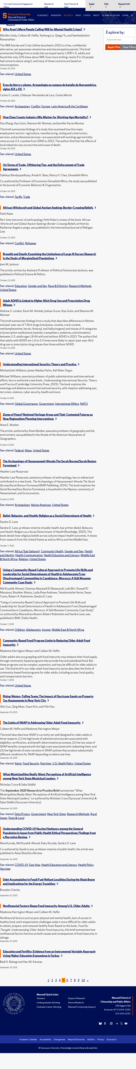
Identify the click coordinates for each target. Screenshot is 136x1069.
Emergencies (59, 1039)
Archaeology (22, 106)
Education (21, 286)
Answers (41, 998)
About (96, 15)
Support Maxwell (76, 998)
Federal (19, 450)
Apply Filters (115, 47)
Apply (92, 4)
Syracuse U (112, 1039)
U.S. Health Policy (62, 763)
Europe (45, 106)
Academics (42, 15)
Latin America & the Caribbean (69, 106)
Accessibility (45, 1039)
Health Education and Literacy (61, 555)
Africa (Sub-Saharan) (27, 551)
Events (87, 15)
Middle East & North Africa (68, 630)
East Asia (34, 865)
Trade (26, 197)
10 (83, 980)
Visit (106, 4)
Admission (56, 15)
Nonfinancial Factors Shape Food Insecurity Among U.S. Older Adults (48, 906)
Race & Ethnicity (58, 286)
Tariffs (18, 197)
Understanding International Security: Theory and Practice (41, 364)
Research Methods (80, 286)
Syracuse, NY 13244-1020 (117, 1009)
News (78, 15)
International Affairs (67, 404)
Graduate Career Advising (49, 1006)
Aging (18, 763)
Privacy (100, 1039)
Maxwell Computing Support (82, 1006)
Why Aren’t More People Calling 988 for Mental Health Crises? (44, 29)
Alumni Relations (111, 15)
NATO (84, 404)
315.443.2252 (123, 1013)
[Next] (87, 980)
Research (68, 15)
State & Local (16, 818)
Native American (41, 505)
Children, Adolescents (28, 630)
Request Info (124, 4)
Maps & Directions (76, 1039)
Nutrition (45, 763)
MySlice (91, 1039)
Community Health (52, 551)
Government (46, 404)
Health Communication (29, 555)
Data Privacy (22, 814)
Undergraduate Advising (48, 1002)
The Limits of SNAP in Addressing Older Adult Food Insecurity (43, 723)
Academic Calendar (28, 1039)
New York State (56, 814)
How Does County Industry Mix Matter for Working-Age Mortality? (47, 117)
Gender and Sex (37, 286)
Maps (28, 450)
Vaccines (5, 869)
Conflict (35, 106)
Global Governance (26, 404)
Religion (23, 559)
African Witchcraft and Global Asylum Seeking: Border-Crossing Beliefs (49, 208)
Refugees (30, 243)
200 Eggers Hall (123, 1005)
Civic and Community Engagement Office (18, 5)
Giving (125, 15)
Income (46, 630)
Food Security (31, 763)
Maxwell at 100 (49, 5)
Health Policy (85, 865)
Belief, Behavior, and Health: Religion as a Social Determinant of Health (48, 516)
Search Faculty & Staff (71, 5)
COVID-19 (21, 865)
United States (23, 74)
